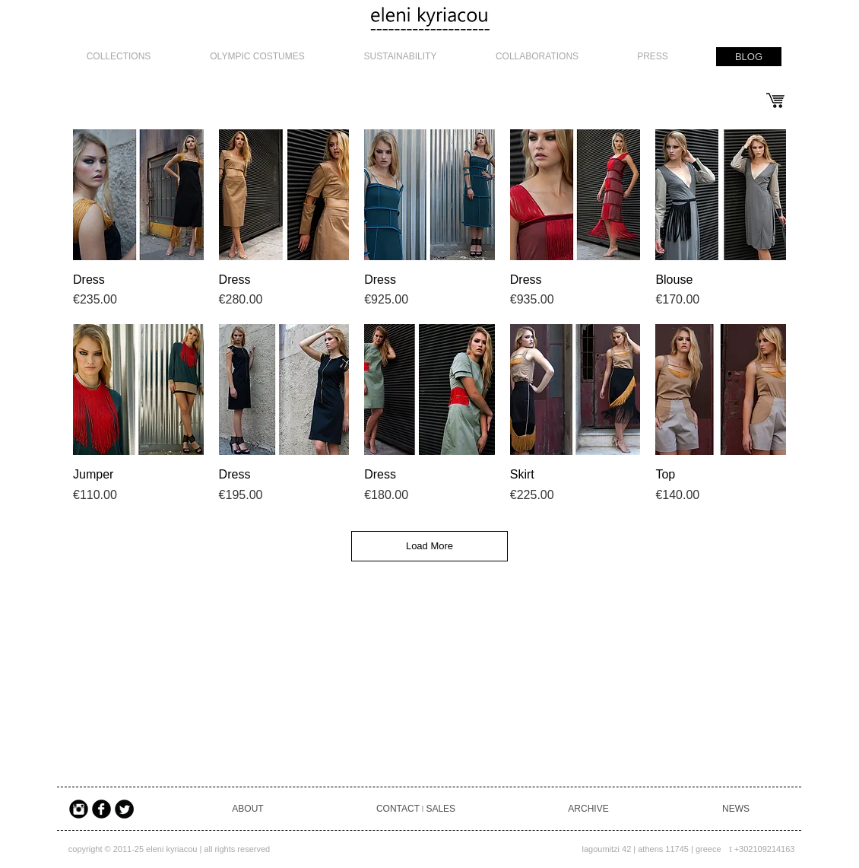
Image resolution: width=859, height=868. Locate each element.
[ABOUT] (248, 809)
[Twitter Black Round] (124, 809)
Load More (429, 546)
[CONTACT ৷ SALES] (416, 809)
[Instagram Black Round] (78, 809)
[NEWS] (736, 809)
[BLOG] (748, 56)
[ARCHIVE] (588, 809)
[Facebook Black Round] (101, 809)
